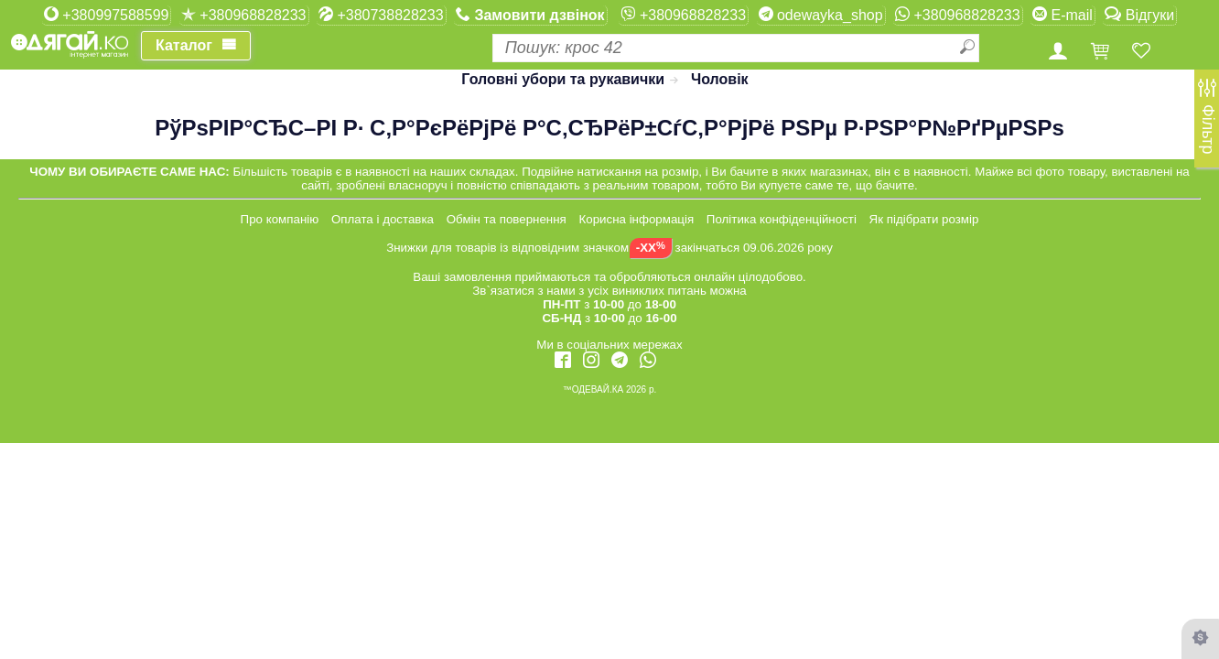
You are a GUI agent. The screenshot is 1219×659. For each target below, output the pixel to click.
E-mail (1062, 14)
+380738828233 (381, 14)
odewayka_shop (821, 14)
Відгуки (1139, 14)
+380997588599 (106, 14)
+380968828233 (244, 14)
